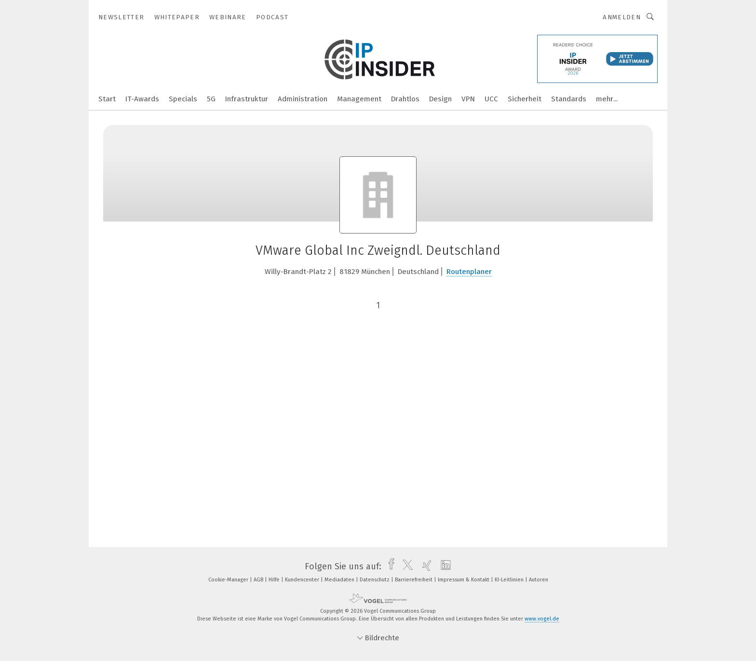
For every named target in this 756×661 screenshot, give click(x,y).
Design (440, 99)
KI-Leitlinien (510, 580)
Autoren (538, 580)
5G (211, 99)
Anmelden (622, 17)
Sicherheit (524, 99)
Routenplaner (469, 271)
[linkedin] (443, 566)
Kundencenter (303, 580)
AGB (259, 580)
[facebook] (389, 566)
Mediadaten (340, 580)
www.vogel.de (542, 619)
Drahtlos (405, 99)
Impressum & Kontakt (464, 580)
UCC (491, 99)
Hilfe (275, 580)
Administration (302, 99)
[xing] (424, 566)
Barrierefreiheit (414, 580)
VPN (468, 99)
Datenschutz (375, 580)
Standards (568, 99)
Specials (183, 99)
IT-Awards (142, 99)
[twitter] (405, 566)
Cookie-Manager (229, 580)
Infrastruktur (246, 99)
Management (359, 99)
